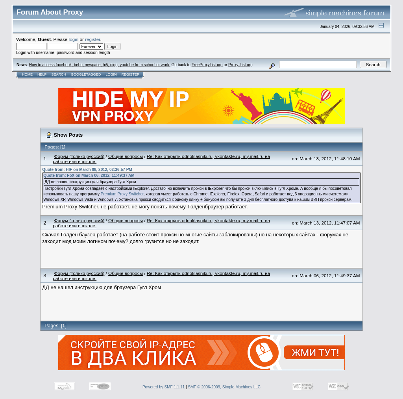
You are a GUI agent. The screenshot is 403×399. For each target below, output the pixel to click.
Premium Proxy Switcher (122, 194)
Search (59, 74)
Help (42, 74)
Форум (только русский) (79, 156)
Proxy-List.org (240, 65)
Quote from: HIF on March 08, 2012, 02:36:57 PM (87, 169)
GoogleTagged (86, 74)
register (92, 39)
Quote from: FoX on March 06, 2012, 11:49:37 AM (88, 175)
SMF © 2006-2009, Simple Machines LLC (224, 387)
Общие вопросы (125, 156)
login (74, 39)
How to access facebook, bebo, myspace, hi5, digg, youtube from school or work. (99, 65)
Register (130, 74)
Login (110, 74)
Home (27, 74)
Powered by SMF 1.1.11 (163, 387)
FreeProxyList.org (207, 65)
